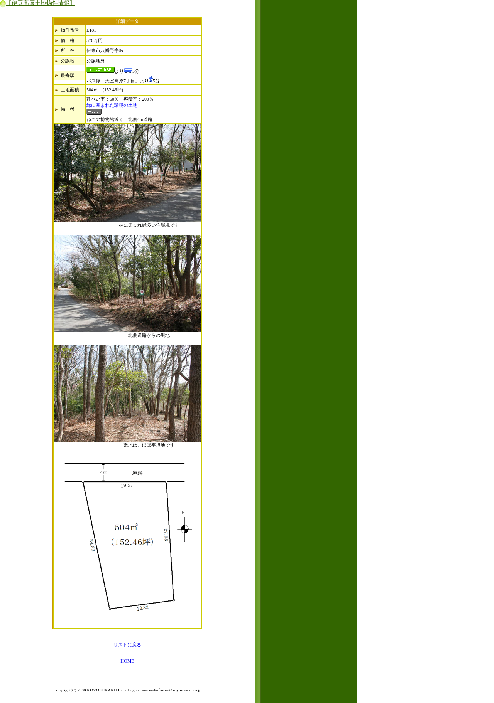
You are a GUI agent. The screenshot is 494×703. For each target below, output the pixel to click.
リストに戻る (127, 645)
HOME (127, 661)
